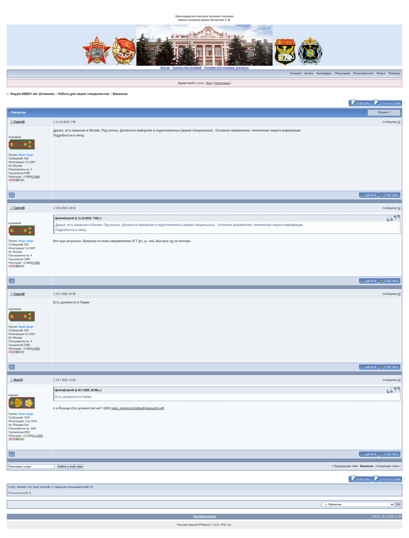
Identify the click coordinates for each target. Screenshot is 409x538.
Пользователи (363, 73)
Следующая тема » (388, 466)
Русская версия (187, 524)
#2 (399, 208)
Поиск (381, 73)
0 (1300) (38, 435)
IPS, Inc (226, 524)
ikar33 (18, 380)
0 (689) (36, 176)
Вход (209, 83)
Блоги (309, 73)
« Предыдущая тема (345, 466)
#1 (399, 122)
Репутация (342, 73)
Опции (383, 112)
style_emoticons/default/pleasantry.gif (137, 408)
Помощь (394, 73)
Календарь (324, 73)
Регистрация (222, 83)
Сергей (19, 122)
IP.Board (204, 524)
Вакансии (120, 94)
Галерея (295, 73)
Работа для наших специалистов (83, 94)
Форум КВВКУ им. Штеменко (32, 94)
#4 (399, 380)
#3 (399, 293)
